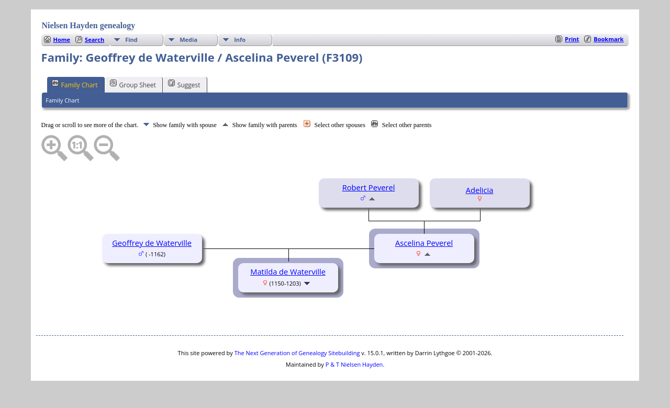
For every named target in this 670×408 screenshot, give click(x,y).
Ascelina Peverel (424, 242)
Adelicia (480, 190)
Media (188, 39)
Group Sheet (133, 84)
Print (572, 39)
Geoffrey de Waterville (152, 242)
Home (62, 39)
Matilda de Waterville (288, 271)
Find (131, 39)
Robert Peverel (368, 187)
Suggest (184, 84)
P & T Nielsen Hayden (354, 364)
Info (239, 39)
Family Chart (75, 84)
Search (94, 39)
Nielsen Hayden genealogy (89, 25)
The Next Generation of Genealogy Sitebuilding (297, 353)
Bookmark (608, 39)
